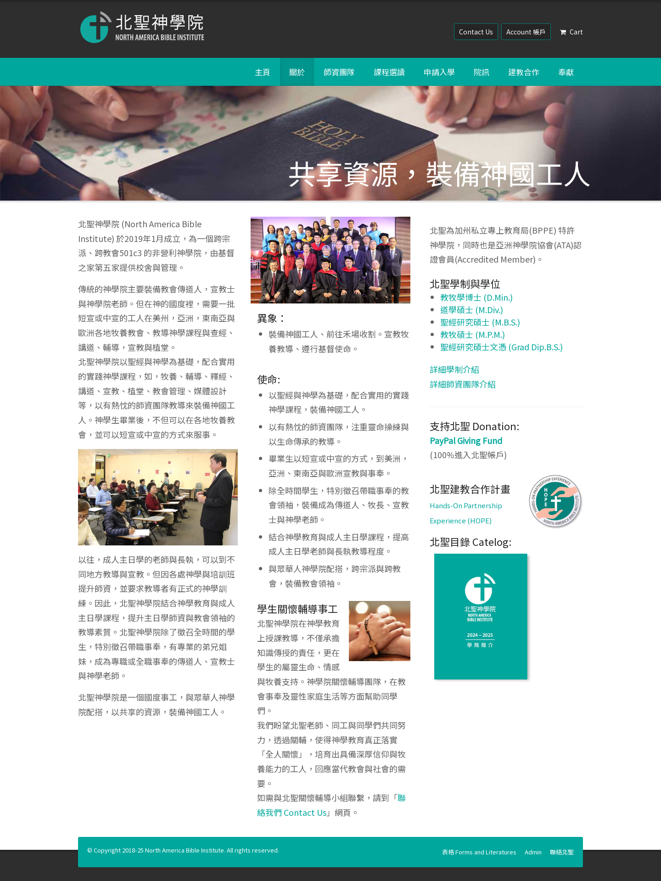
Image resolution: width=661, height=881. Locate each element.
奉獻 (566, 72)
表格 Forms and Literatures (479, 851)
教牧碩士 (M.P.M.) (472, 334)
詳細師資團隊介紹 (463, 384)
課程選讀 (389, 72)
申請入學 (439, 72)
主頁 (262, 72)
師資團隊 (339, 72)
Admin (533, 851)
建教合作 (523, 72)
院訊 (481, 72)
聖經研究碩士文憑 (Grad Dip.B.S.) (501, 347)
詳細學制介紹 (454, 369)
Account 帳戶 (526, 31)
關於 (297, 72)
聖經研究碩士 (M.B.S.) (480, 322)
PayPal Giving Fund (466, 440)
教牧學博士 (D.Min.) (476, 297)
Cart (571, 31)
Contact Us (476, 31)
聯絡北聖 (562, 851)
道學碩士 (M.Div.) (471, 309)
